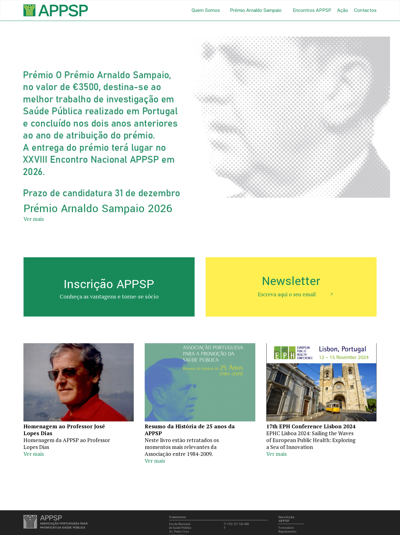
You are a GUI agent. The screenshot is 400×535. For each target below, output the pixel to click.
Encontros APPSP (312, 10)
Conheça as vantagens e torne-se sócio (109, 296)
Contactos (365, 10)
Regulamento (287, 531)
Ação (342, 10)
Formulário (286, 527)
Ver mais (33, 218)
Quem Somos (206, 10)
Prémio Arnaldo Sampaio (256, 10)
